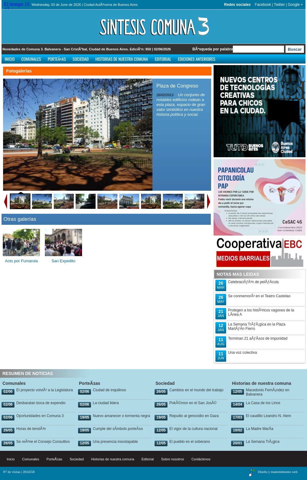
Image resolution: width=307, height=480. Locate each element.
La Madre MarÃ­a (259, 429)
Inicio (10, 59)
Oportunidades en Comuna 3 (40, 416)
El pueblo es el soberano (189, 441)
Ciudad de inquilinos (109, 390)
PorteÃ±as (57, 59)
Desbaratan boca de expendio (40, 403)
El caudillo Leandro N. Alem (268, 416)
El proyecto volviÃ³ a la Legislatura (44, 390)
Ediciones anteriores (196, 59)
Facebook (263, 4)
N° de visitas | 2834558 (19, 472)
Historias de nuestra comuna (121, 59)
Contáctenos (201, 459)
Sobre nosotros (172, 459)
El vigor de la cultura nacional (193, 429)
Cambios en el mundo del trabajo (196, 390)
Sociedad (81, 59)
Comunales (31, 59)
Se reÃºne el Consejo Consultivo (43, 441)
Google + (295, 4)
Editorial (163, 59)
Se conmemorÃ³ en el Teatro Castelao (259, 296)
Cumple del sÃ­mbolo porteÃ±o (118, 429)
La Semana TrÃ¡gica (262, 441)
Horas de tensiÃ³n (31, 429)
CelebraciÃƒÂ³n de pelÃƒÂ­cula (253, 282)
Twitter (279, 4)
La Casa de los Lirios (263, 403)
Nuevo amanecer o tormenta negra (121, 416)
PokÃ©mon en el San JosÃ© (193, 403)
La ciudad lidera (106, 403)
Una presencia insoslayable (115, 441)
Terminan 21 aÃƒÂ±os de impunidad (257, 338)
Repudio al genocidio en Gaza (194, 416)
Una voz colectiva (242, 352)
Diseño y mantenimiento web (277, 472)
